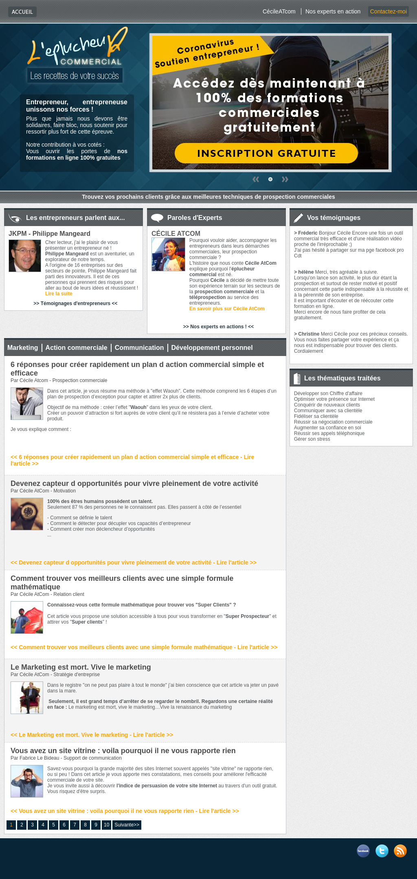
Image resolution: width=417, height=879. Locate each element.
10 (106, 825)
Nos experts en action (332, 11)
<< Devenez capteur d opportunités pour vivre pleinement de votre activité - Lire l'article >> (134, 562)
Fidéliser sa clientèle (316, 416)
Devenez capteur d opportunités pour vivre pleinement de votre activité (134, 483)
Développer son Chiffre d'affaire (328, 393)
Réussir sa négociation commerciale (333, 422)
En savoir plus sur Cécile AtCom (227, 309)
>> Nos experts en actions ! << (218, 327)
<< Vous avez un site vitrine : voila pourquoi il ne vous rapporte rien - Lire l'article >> (125, 811)
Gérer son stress (312, 439)
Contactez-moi (388, 11)
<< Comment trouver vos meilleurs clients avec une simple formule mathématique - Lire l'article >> (144, 647)
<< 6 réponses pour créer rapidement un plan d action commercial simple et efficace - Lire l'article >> (132, 460)
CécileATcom (279, 11)
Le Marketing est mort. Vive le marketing (81, 667)
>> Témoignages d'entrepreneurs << (75, 303)
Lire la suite (58, 294)
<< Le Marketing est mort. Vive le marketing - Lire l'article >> (92, 735)
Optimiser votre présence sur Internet (334, 399)
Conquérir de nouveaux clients (327, 405)
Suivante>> (126, 825)
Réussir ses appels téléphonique (329, 433)
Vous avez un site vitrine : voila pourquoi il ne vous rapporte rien (123, 751)
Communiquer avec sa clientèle (328, 410)
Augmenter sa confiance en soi (327, 428)
